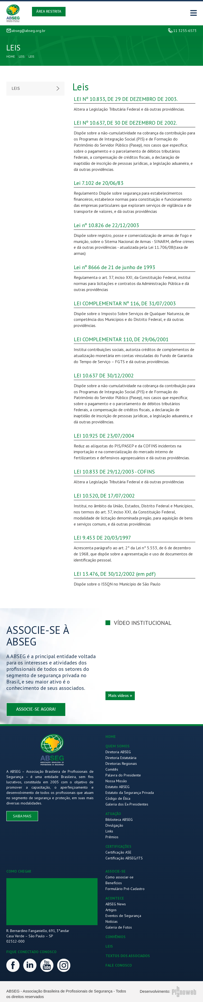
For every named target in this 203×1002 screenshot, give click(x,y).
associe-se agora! (36, 709)
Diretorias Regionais (121, 763)
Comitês (111, 769)
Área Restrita (48, 11)
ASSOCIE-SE (115, 871)
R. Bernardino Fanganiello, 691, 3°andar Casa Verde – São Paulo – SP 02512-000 (37, 936)
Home (10, 56)
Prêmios (111, 837)
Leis (22, 56)
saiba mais (22, 816)
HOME (110, 736)
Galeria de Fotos (118, 927)
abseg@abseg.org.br (28, 30)
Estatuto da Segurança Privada (129, 792)
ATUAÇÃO (113, 813)
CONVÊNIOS (115, 936)
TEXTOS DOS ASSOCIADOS (127, 955)
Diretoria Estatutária (120, 757)
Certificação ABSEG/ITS (124, 858)
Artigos (111, 909)
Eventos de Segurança (123, 915)
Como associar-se (119, 877)
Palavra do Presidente (123, 775)
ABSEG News (115, 904)
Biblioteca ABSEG (119, 819)
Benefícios (113, 883)
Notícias (111, 921)
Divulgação (114, 825)
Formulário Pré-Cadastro (125, 888)
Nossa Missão (116, 781)
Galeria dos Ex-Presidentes (126, 804)
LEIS (109, 946)
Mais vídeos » (120, 695)
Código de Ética (117, 798)
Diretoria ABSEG (118, 752)
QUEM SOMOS (117, 746)
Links (109, 831)
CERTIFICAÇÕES (118, 846)
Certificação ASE (118, 852)
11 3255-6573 (185, 30)
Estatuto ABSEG (117, 786)
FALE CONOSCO (118, 965)
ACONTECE (114, 898)
